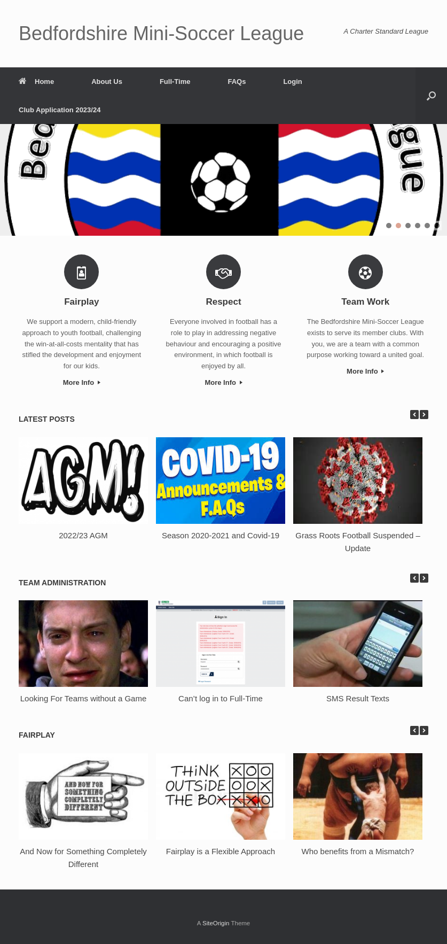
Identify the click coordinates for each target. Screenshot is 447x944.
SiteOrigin (216, 923)
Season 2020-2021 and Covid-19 (220, 535)
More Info (81, 382)
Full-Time (175, 82)
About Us (106, 82)
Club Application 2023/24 (59, 110)
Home (36, 82)
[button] (431, 95)
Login (292, 82)
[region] (223, 180)
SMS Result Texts (357, 698)
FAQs (237, 82)
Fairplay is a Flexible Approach (220, 851)
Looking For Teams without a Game (83, 698)
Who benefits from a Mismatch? (358, 851)
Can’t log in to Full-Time (220, 698)
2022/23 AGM (83, 535)
